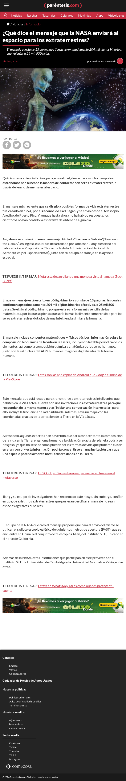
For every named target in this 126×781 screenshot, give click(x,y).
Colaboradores (17, 673)
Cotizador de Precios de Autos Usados (27, 680)
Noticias (16, 15)
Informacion (34, 24)
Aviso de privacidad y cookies (25, 701)
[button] (5, 15)
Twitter (13, 747)
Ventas (13, 669)
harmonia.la (16, 724)
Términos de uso (18, 705)
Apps (99, 15)
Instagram (14, 759)
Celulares (67, 15)
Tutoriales (49, 15)
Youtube (14, 751)
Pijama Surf (15, 720)
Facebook (14, 743)
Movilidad (84, 15)
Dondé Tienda (17, 728)
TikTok (13, 755)
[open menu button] (6, 6)
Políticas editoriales (20, 697)
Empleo (13, 665)
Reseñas (32, 15)
